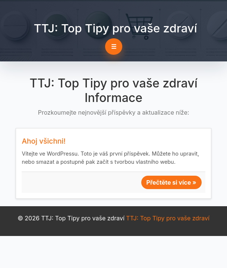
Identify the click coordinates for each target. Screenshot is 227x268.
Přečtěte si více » (171, 182)
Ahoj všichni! (44, 141)
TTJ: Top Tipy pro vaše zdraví (115, 28)
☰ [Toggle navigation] (113, 46)
